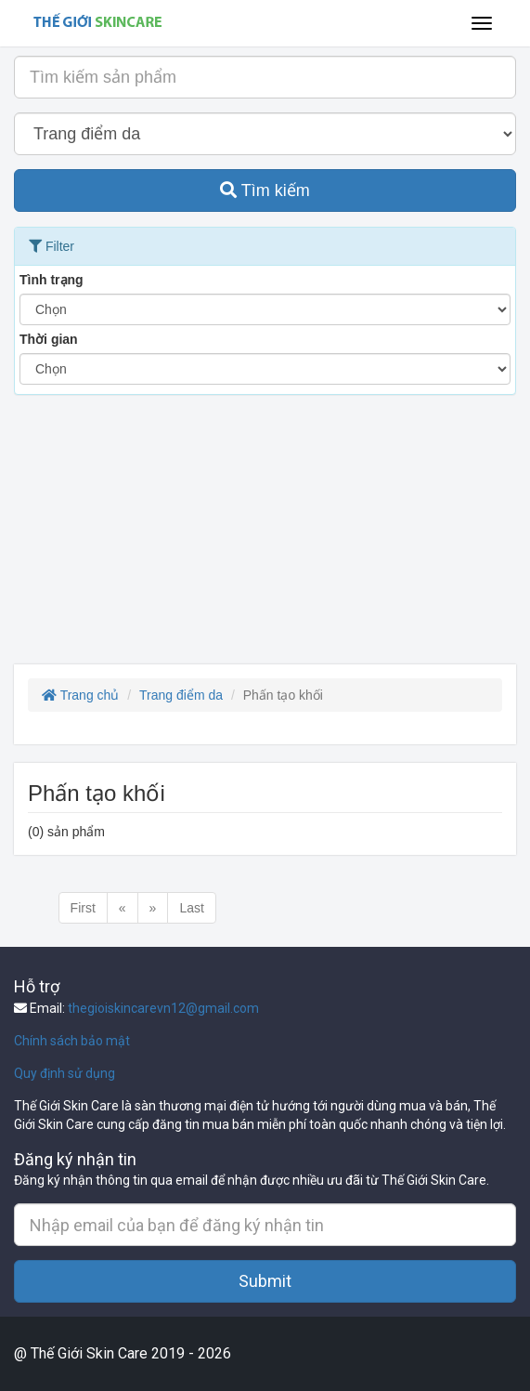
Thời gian (48, 339)
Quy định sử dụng (64, 1073)
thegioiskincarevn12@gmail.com (163, 1008)
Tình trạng (51, 279)
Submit (265, 1281)
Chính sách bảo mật (72, 1040)
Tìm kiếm (265, 190)
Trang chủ (80, 695)
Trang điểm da (181, 695)
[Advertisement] (265, 534)
